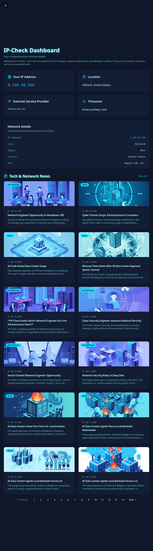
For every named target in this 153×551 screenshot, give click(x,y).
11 (102, 499)
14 (123, 499)
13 (116, 499)
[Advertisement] (76, 21)
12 (109, 499)
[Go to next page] (132, 500)
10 (95, 499)
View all (144, 176)
